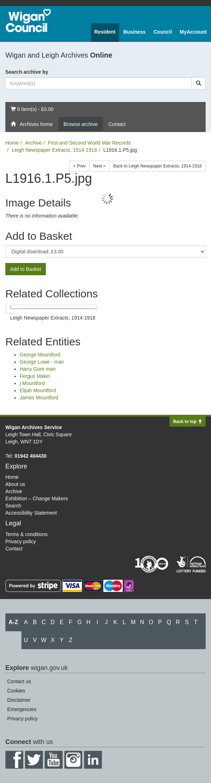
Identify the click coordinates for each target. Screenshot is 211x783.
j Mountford (32, 383)
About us (15, 484)
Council (162, 32)
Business (134, 32)
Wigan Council (28, 21)
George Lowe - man (42, 362)
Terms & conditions (26, 534)
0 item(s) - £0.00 (32, 108)
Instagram (73, 760)
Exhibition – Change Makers (36, 498)
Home (12, 143)
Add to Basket (25, 269)
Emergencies (21, 709)
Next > (99, 166)
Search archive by (26, 72)
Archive (33, 143)
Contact (117, 124)
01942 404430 (31, 456)
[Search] (198, 83)
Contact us (19, 681)
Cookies (16, 691)
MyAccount (193, 32)
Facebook (14, 760)
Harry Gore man (37, 369)
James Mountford (39, 397)
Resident (105, 32)
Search (13, 506)
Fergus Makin (35, 376)
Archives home (32, 124)
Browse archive (81, 124)
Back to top (187, 421)
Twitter (34, 760)
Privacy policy (20, 541)
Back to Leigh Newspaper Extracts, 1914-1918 (157, 166)
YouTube (54, 760)
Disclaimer (18, 700)
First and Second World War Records (89, 143)
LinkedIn (93, 760)
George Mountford (40, 355)
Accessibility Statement (31, 513)
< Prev (79, 166)
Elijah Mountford (38, 390)
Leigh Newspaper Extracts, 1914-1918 (54, 150)
